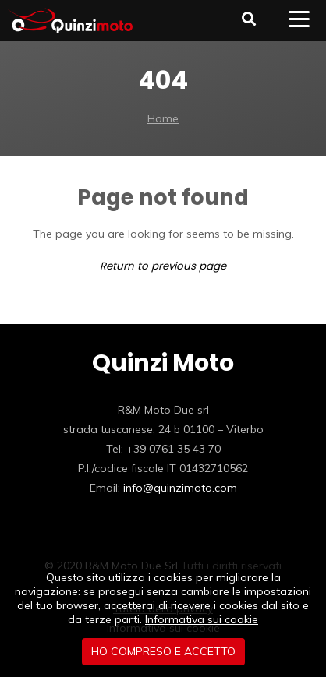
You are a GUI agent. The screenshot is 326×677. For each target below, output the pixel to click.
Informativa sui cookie (201, 619)
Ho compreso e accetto (163, 651)
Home (163, 118)
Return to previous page (163, 266)
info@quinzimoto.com (180, 488)
